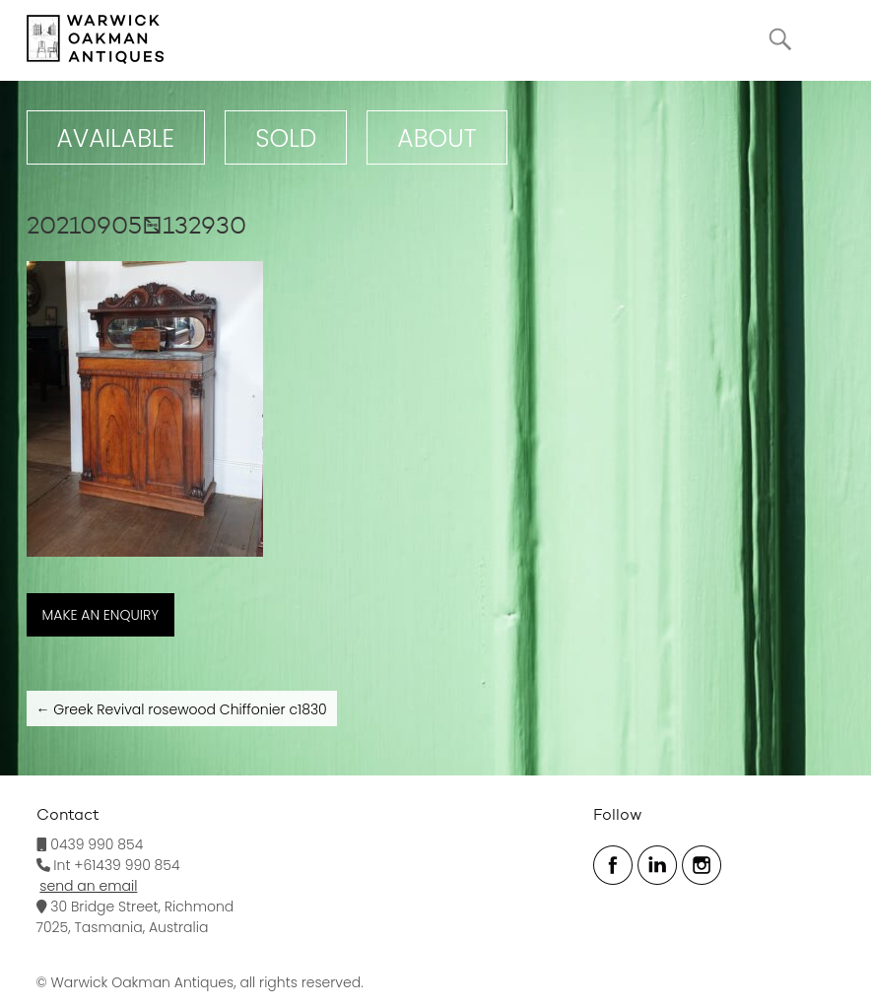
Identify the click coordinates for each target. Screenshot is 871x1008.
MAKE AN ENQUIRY (101, 615)
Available (116, 138)
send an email (88, 886)
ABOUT (436, 138)
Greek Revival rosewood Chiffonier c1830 (181, 709)
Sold (285, 138)
